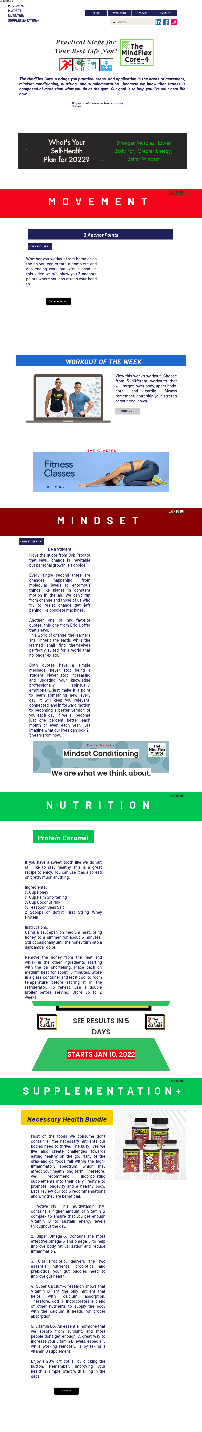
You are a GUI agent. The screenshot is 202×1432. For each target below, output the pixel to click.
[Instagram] (174, 22)
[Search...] (131, 21)
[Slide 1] (102, 160)
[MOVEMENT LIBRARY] (40, 246)
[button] (58, 301)
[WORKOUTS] (119, 13)
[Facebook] (166, 22)
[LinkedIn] (158, 22)
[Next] (178, 150)
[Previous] (26, 150)
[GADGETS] (165, 13)
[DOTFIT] (66, 1391)
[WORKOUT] (127, 411)
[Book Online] (56, 487)
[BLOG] (96, 13)
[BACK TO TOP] (176, 191)
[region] (101, 472)
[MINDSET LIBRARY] (31, 541)
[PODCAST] (142, 13)
